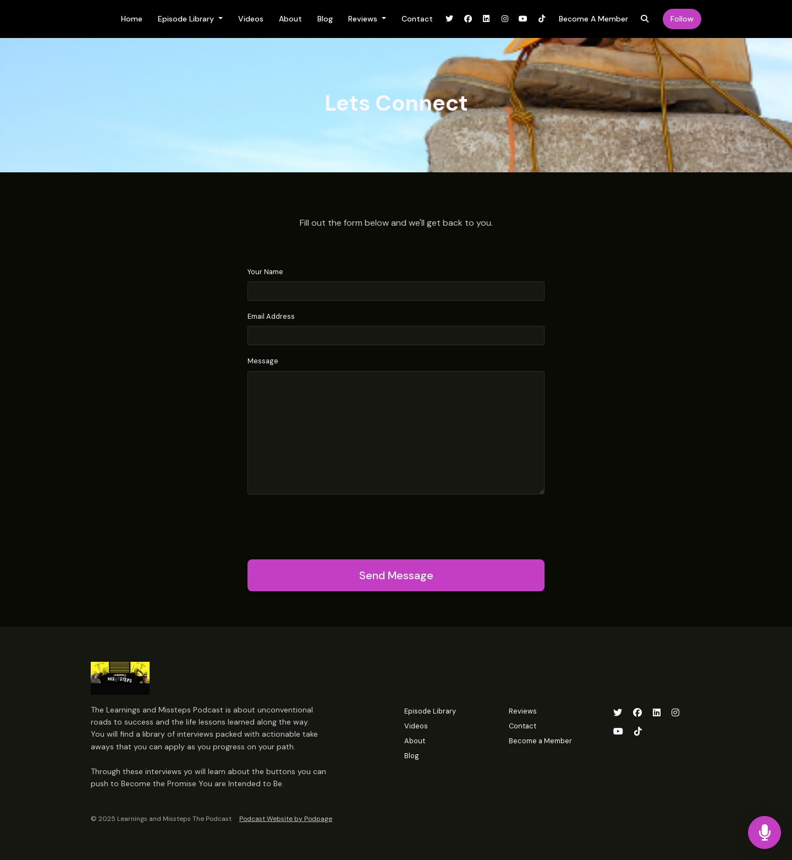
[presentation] (331, 524)
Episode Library (187, 19)
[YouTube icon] (618, 731)
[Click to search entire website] (645, 19)
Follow (682, 19)
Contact (417, 19)
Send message (396, 575)
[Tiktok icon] (638, 731)
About (290, 19)
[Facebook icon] (637, 713)
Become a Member (593, 19)
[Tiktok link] (541, 19)
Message (263, 361)
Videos (250, 19)
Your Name (265, 271)
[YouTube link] (523, 19)
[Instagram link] (505, 19)
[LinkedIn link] (486, 19)
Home (131, 19)
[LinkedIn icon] (657, 713)
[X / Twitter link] (450, 19)
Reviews (364, 19)
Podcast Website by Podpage (285, 818)
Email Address (271, 316)
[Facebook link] (468, 19)
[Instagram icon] (675, 713)
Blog (325, 19)
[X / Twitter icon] (617, 713)
